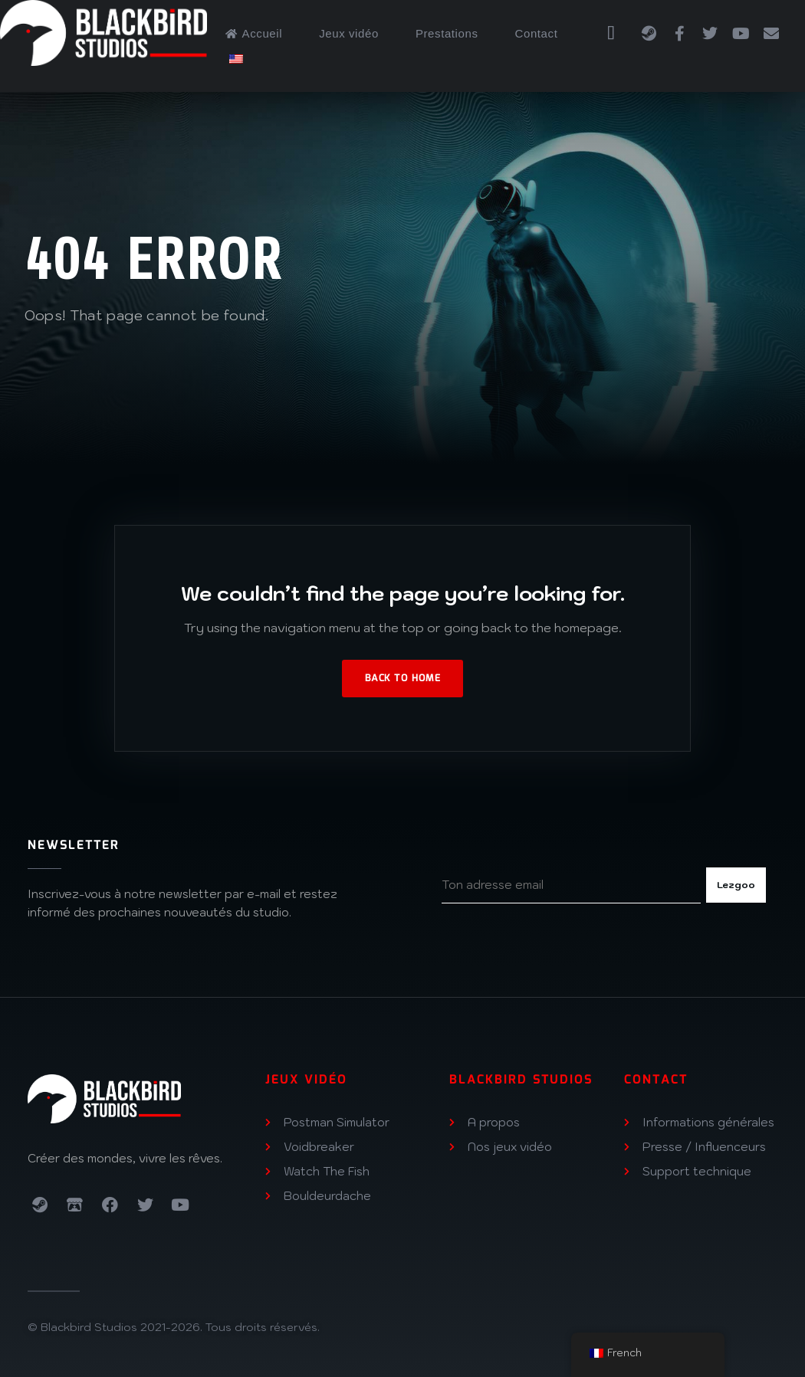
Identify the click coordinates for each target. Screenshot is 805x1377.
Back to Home (402, 678)
